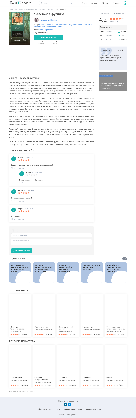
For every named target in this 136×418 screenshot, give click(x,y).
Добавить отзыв (22, 250)
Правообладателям (93, 409)
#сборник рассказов (46, 30)
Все (125, 258)
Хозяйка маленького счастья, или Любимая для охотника (112, 84)
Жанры (105, 3)
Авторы (94, 3)
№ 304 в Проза (45, 25)
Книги (84, 3)
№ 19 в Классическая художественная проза (69, 25)
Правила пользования (73, 409)
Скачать (124, 32)
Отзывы (115, 3)
